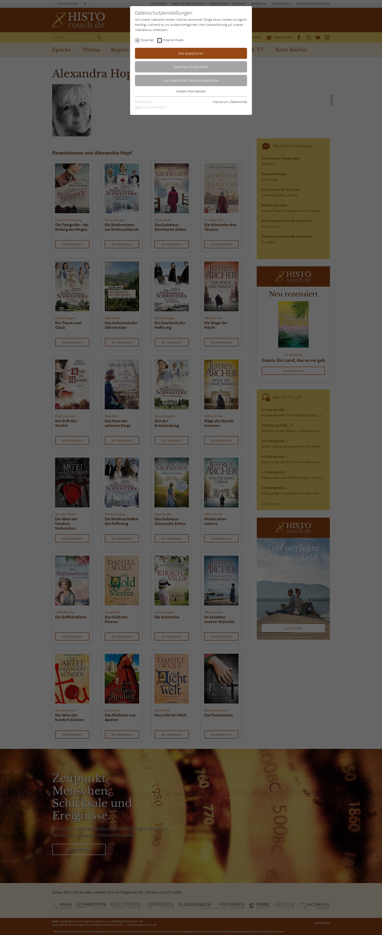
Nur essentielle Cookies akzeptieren (191, 80)
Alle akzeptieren (191, 53)
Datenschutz (238, 102)
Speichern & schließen (191, 66)
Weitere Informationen (191, 91)
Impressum (220, 102)
